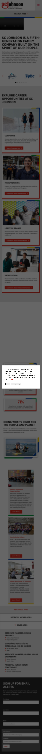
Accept (8, 384)
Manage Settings (16, 384)
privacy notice (14, 379)
